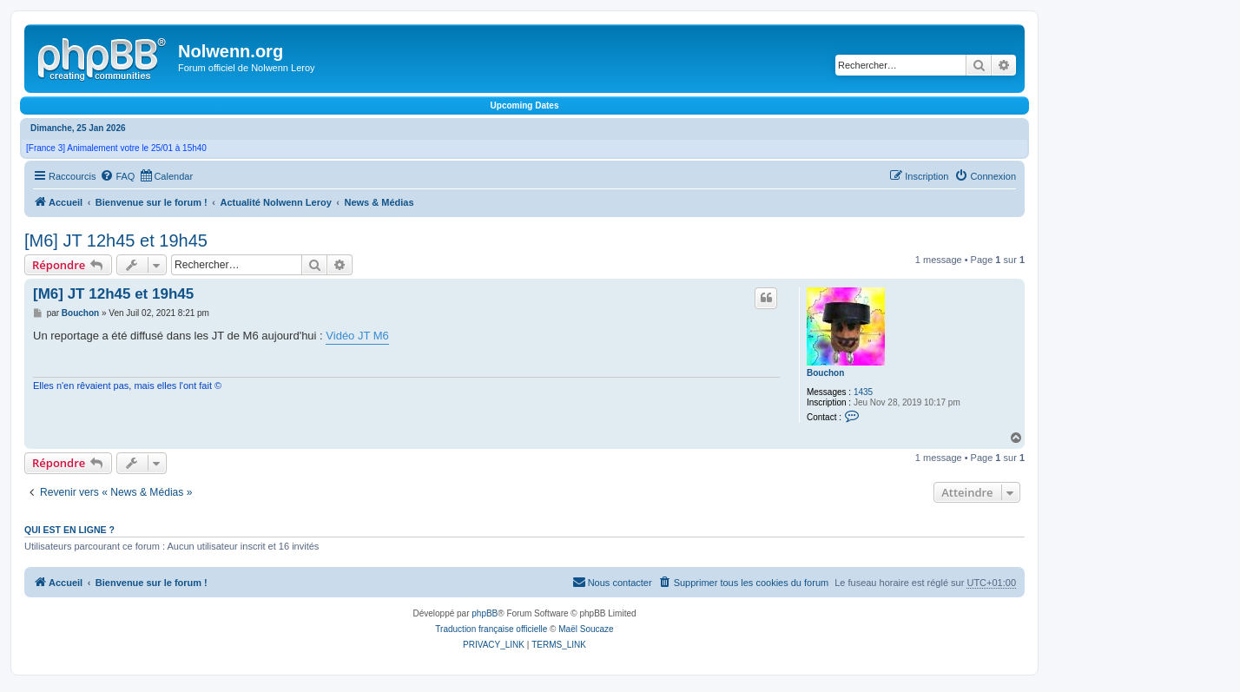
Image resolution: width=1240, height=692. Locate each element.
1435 (863, 392)
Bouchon (825, 373)
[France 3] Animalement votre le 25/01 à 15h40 (116, 148)
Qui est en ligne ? (69, 529)
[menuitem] (117, 176)
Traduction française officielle (491, 629)
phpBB (485, 613)
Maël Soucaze (585, 629)
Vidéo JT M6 (357, 335)
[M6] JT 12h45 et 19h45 (116, 240)
